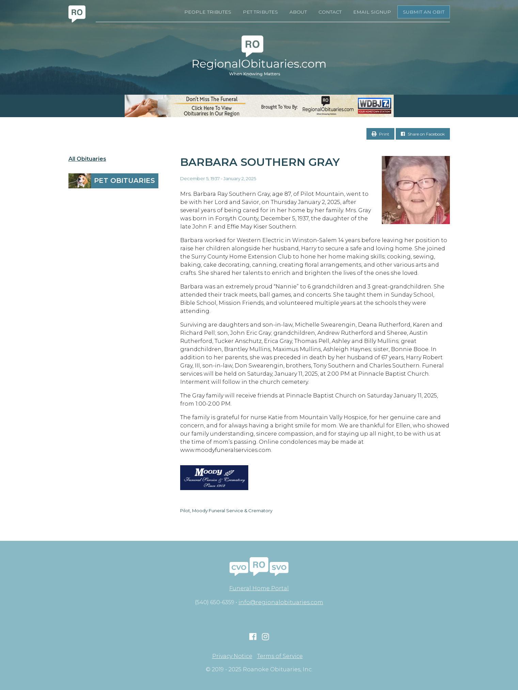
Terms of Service (280, 656)
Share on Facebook (423, 134)
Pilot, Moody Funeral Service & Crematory (226, 510)
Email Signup (372, 12)
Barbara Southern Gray (260, 162)
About (298, 12)
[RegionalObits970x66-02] (259, 106)
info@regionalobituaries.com (280, 602)
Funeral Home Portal (259, 588)
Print (380, 134)
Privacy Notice (232, 656)
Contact (330, 12)
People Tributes (207, 12)
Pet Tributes (260, 12)
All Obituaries (87, 159)
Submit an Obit (423, 12)
